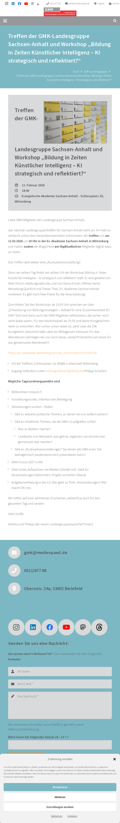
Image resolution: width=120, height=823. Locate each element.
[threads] (38, 4)
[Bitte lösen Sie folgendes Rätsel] (60, 744)
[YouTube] (26, 3)
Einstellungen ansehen (60, 807)
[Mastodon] (32, 3)
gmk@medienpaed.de (45, 552)
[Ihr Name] (60, 671)
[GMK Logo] (60, 11)
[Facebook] (19, 3)
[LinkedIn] (13, 3)
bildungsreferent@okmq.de (64, 371)
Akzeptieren (60, 787)
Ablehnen (60, 797)
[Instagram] (6, 3)
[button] (114, 759)
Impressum (72, 815)
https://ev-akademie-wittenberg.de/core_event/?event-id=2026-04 (52, 353)
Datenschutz (56, 815)
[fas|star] (99, 627)
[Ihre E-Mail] (60, 683)
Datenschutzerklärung (23, 729)
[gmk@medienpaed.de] (16, 552)
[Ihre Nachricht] (60, 705)
